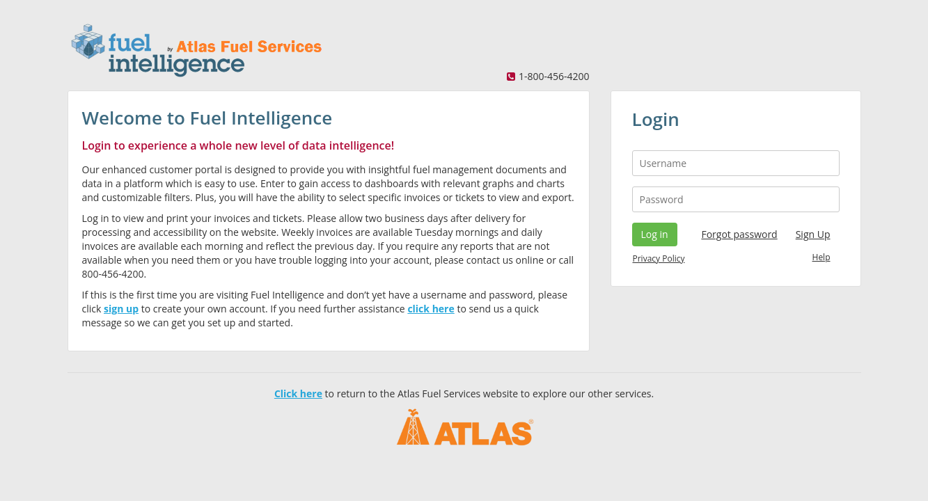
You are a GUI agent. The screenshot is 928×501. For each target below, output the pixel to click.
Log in (654, 234)
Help (821, 257)
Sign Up (813, 234)
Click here (298, 393)
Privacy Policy (659, 258)
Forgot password (739, 234)
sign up (121, 308)
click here (430, 308)
